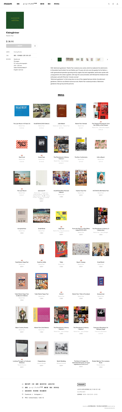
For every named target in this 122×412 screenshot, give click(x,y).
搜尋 (109, 4)
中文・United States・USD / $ (34, 398)
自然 (29, 55)
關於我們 (27, 384)
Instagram (38, 394)
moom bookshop (8, 4)
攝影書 (42, 4)
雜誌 (49, 4)
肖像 (27, 55)
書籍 (18, 4)
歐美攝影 (19, 55)
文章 (33, 384)
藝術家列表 (43, 384)
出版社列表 (51, 384)
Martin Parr (10, 36)
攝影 (15, 55)
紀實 (24, 55)
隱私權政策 (43, 391)
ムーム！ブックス (30, 4)
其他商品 (56, 4)
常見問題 (35, 391)
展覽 (37, 384)
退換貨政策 (28, 391)
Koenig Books (18, 52)
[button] (107, 59)
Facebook (29, 394)
